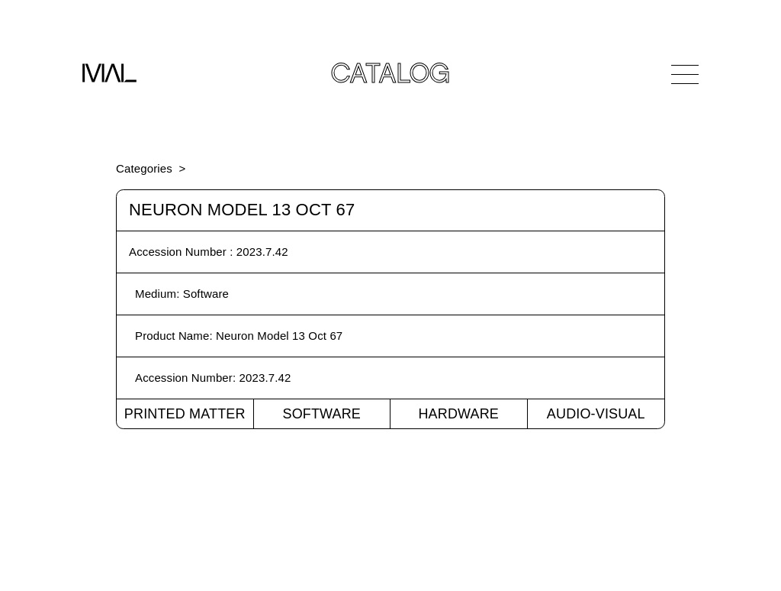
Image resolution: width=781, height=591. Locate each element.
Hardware (458, 413)
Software (321, 413)
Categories (144, 168)
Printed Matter (185, 413)
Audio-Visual (596, 413)
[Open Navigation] (685, 74)
